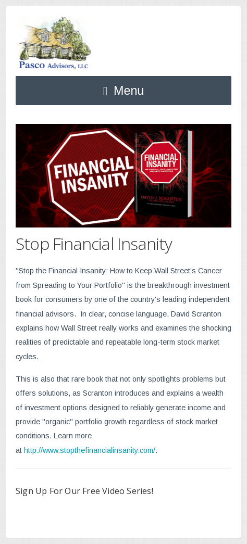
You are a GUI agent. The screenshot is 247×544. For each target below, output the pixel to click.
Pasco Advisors (54, 43)
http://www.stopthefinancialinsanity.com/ (89, 450)
